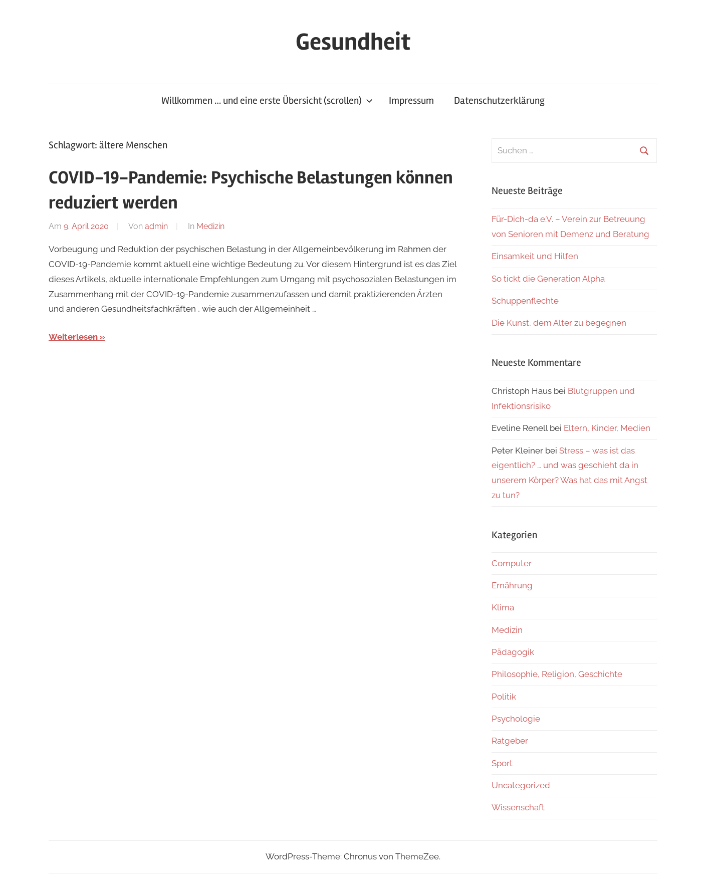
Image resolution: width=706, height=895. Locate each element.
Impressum (411, 100)
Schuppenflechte (525, 301)
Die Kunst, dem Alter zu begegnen (559, 323)
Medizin (210, 226)
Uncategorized (521, 785)
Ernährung (512, 585)
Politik (504, 697)
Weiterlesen (73, 337)
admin (156, 226)
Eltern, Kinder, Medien (607, 428)
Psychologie (516, 719)
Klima (503, 607)
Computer (512, 563)
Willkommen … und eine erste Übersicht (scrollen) (267, 100)
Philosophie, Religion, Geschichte (557, 674)
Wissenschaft (518, 807)
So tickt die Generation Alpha (548, 279)
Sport (502, 763)
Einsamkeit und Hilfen (535, 256)
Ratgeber (510, 741)
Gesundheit (353, 42)
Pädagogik (513, 652)
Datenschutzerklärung (499, 100)
